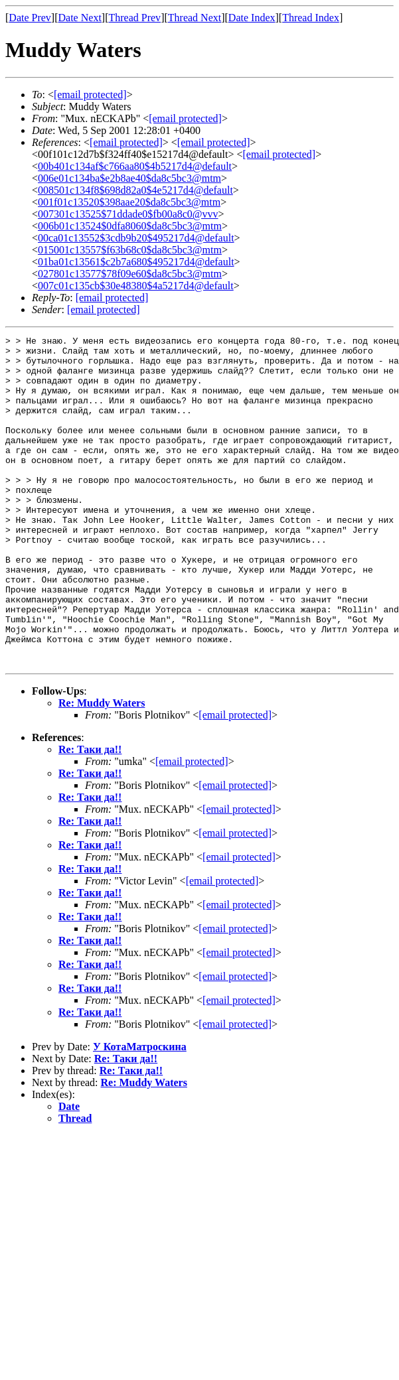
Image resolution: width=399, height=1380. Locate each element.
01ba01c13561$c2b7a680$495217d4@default (136, 261)
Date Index (252, 17)
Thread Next (194, 17)
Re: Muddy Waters (101, 768)
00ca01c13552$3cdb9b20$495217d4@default (136, 237)
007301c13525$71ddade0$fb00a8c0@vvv (128, 214)
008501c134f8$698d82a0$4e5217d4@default (135, 190)
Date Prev (30, 17)
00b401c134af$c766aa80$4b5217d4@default (135, 166)
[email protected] (126, 142)
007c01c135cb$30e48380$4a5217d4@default (136, 285)
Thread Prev (134, 17)
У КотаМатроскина (140, 1112)
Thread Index (310, 17)
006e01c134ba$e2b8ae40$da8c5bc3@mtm (129, 178)
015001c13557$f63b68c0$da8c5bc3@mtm (130, 249)
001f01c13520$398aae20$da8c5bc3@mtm (129, 202)
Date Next (80, 17)
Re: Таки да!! (89, 815)
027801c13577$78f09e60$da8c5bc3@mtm (130, 273)
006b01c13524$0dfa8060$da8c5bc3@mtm (130, 226)
